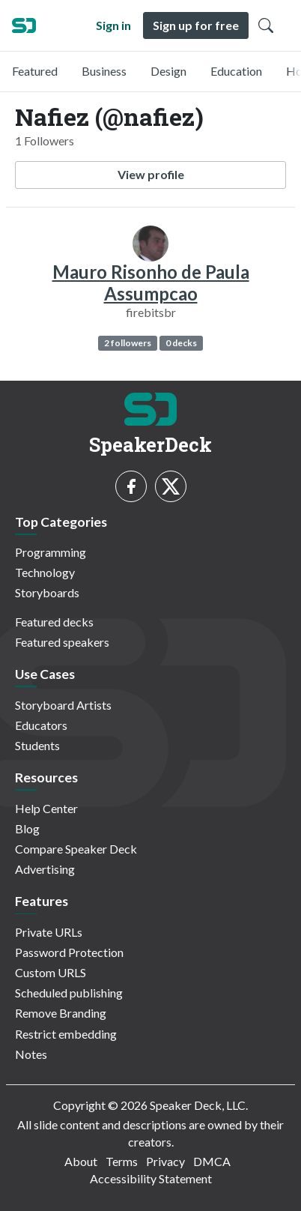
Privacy (165, 1161)
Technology (45, 572)
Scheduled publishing (69, 992)
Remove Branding (60, 1013)
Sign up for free (196, 25)
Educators (41, 725)
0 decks (181, 342)
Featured (35, 71)
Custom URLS (50, 972)
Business (104, 71)
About (80, 1161)
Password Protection (69, 952)
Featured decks (54, 621)
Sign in (113, 25)
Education (236, 71)
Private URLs (48, 932)
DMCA (212, 1161)
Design (168, 71)
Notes (31, 1054)
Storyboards (47, 592)
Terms (122, 1161)
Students (37, 745)
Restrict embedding (66, 1034)
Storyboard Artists (63, 705)
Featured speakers (62, 642)
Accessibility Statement (151, 1178)
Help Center (46, 808)
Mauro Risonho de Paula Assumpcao (150, 282)
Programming (50, 552)
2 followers (127, 342)
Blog (27, 828)
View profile (151, 174)
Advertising (45, 869)
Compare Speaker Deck (76, 849)
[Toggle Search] (266, 25)
